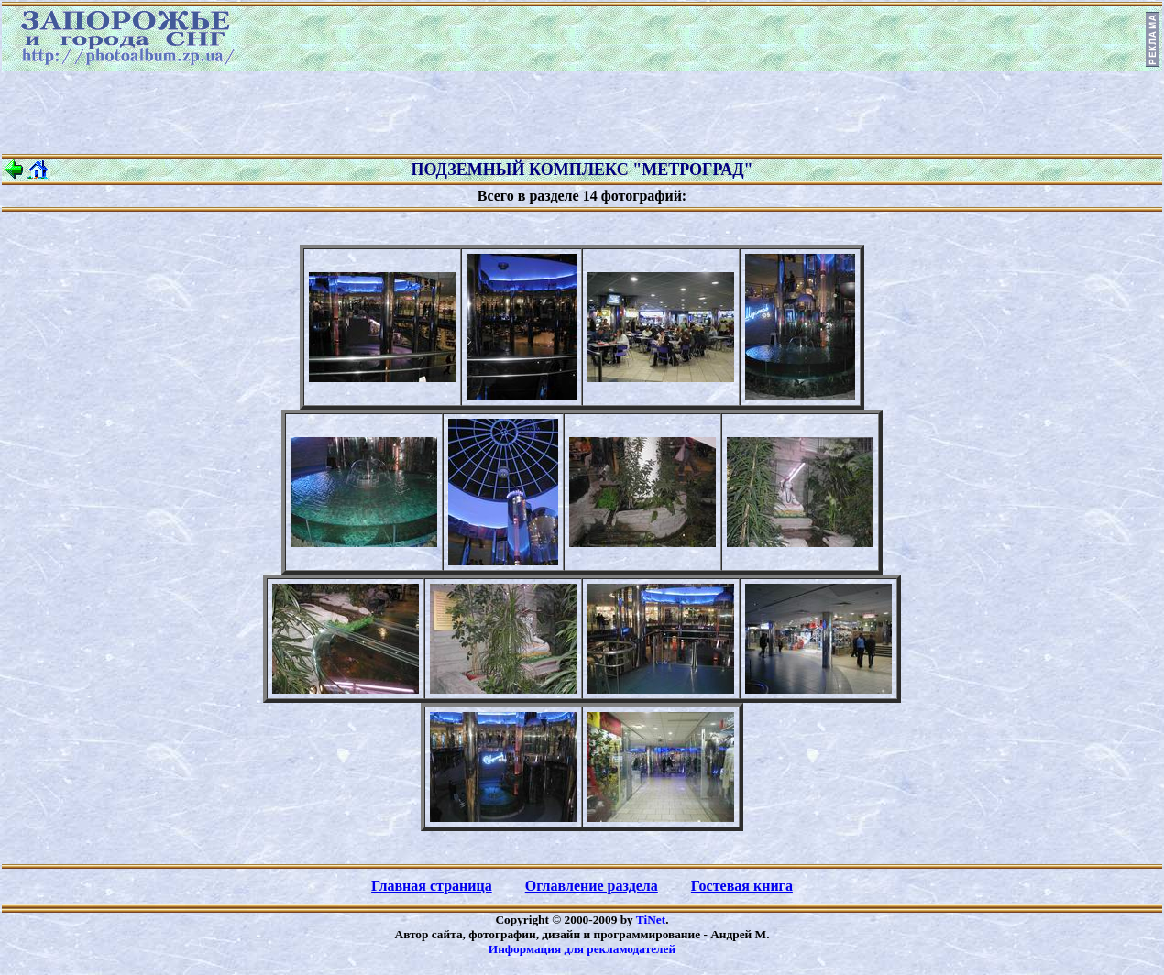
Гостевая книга (742, 885)
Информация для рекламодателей (582, 949)
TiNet (650, 919)
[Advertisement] (582, 112)
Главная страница (431, 885)
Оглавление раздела (591, 885)
